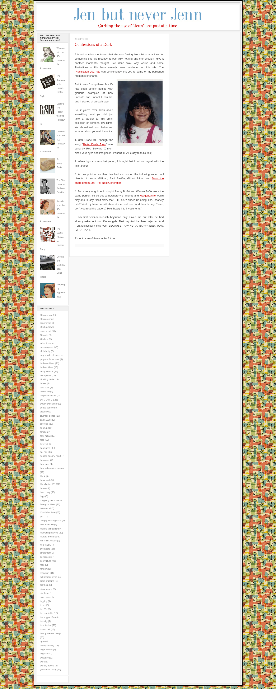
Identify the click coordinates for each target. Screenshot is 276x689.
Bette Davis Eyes (94, 144)
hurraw (43, 488)
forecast (44, 444)
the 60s (43, 609)
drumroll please (47, 416)
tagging (43, 601)
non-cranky (45, 545)
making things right (49, 528)
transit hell (45, 629)
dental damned (47, 407)
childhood (45, 391)
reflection (44, 573)
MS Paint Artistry (48, 540)
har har (43, 452)
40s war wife (46, 315)
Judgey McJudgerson (50, 520)
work (42, 661)
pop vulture (45, 561)
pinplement (45, 552)
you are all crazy (48, 669)
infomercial (45, 508)
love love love (47, 524)
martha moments (48, 536)
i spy (42, 496)
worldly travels (47, 665)
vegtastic (44, 653)
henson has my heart (50, 456)
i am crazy (45, 492)
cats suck (45, 387)
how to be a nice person (52, 468)
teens (43, 605)
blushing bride (47, 379)
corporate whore (48, 395)
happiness (45, 448)
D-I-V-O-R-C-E (47, 399)
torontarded (46, 625)
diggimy (44, 411)
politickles (45, 557)
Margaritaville (148, 195)
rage (42, 565)
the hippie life (46, 613)
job (41, 516)
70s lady (44, 339)
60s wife (44, 335)
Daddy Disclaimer (49, 403)
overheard (45, 548)
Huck (42, 476)
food (42, 440)
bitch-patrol (45, 375)
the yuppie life (47, 617)
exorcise (44, 423)
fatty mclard (46, 436)
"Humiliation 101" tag (87, 71)
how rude (44, 464)
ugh (42, 641)
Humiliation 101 (48, 484)
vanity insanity (47, 645)
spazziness (45, 597)
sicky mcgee (46, 589)
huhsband (45, 480)
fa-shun (44, 428)
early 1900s (46, 420)
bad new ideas (47, 363)
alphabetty (45, 351)
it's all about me (48, 512)
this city (44, 621)
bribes (43, 383)
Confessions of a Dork (93, 44)
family (43, 432)
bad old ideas (46, 367)
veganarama (46, 649)
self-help (44, 585)
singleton (44, 593)
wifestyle (44, 657)
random (44, 569)
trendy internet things (50, 633)
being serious (46, 371)
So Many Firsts (59, 163)
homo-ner (45, 460)
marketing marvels (49, 532)
